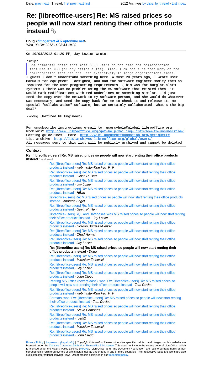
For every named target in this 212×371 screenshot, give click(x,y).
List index (179, 3)
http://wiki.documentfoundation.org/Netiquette (125, 146)
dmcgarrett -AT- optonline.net (61, 41)
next (45, 3)
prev (38, 3)
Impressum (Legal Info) (60, 355)
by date (147, 3)
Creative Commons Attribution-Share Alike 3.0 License (81, 358)
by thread (162, 3)
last (87, 3)
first (66, 3)
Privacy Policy (34, 355)
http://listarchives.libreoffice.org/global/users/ (103, 150)
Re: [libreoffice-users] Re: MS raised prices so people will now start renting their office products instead (104, 23)
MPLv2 (84, 361)
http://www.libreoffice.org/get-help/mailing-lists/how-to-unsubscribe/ (115, 141)
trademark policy (118, 367)
